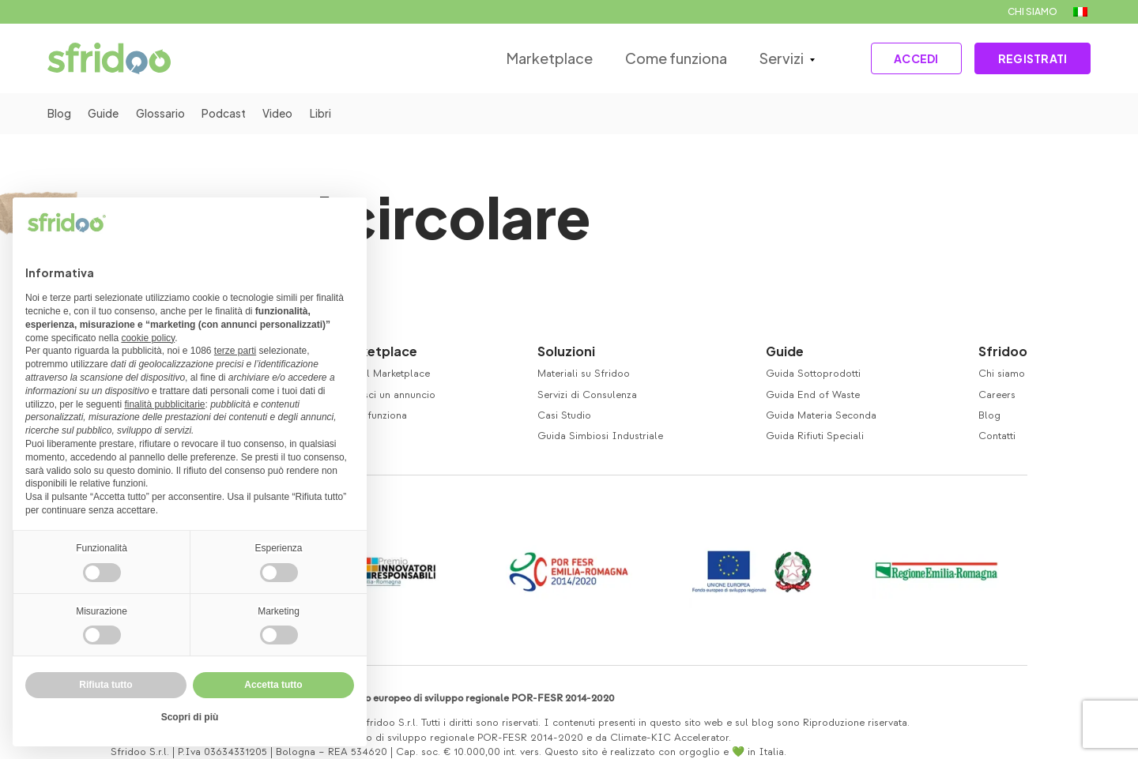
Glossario (165, 114)
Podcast (231, 114)
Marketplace (541, 58)
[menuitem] (1080, 12)
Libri (332, 114)
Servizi (771, 58)
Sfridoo (1002, 351)
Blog (59, 114)
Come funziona (667, 58)
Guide (106, 114)
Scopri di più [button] (190, 717)
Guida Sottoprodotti (813, 373)
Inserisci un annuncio (385, 395)
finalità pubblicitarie (164, 404)
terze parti (235, 350)
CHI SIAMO (1032, 11)
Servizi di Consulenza (587, 395)
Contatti (997, 436)
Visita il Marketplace (383, 373)
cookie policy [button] (148, 338)
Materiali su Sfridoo (583, 373)
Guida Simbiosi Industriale (600, 436)
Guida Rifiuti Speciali (815, 436)
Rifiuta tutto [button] (105, 684)
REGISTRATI (1030, 58)
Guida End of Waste (813, 395)
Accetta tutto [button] (273, 684)
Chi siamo (1001, 373)
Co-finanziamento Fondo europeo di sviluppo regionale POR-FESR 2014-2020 (435, 698)
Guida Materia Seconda (821, 415)
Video (288, 114)
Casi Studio (564, 415)
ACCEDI (908, 58)
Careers (997, 395)
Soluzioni (566, 351)
